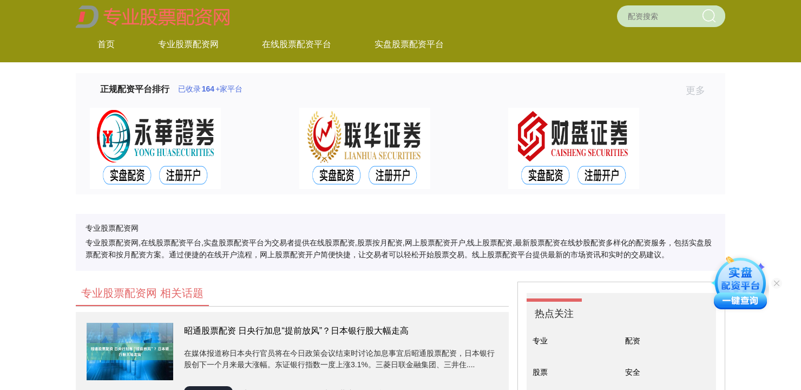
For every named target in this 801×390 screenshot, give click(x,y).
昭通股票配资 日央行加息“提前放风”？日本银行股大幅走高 (296, 330)
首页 (106, 44)
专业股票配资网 (188, 44)
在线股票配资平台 (296, 44)
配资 (632, 340)
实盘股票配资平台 (409, 44)
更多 (700, 90)
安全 (632, 372)
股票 (540, 372)
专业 (540, 340)
